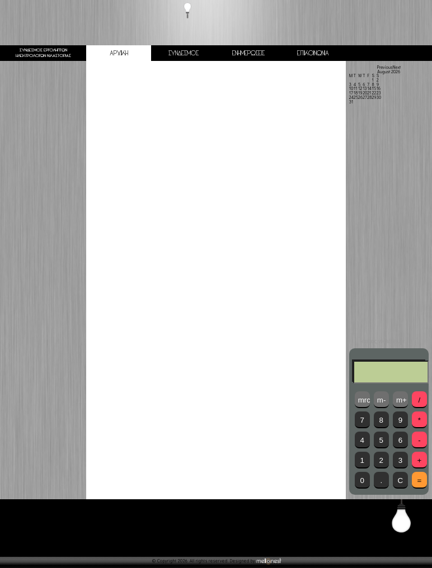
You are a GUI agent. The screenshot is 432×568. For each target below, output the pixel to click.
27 (365, 97)
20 (365, 93)
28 (369, 97)
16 (379, 88)
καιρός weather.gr (383, 341)
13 (365, 88)
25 (356, 97)
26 (360, 97)
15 (374, 88)
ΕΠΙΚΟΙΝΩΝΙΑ (313, 53)
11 (355, 88)
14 (369, 88)
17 (351, 93)
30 (379, 97)
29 (374, 97)
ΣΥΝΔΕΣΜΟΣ (183, 53)
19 (360, 93)
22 (374, 93)
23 (379, 93)
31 (351, 102)
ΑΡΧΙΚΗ (119, 53)
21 (369, 93)
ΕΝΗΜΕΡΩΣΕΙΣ (248, 53)
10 (351, 88)
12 (360, 88)
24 (351, 97)
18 (356, 93)
